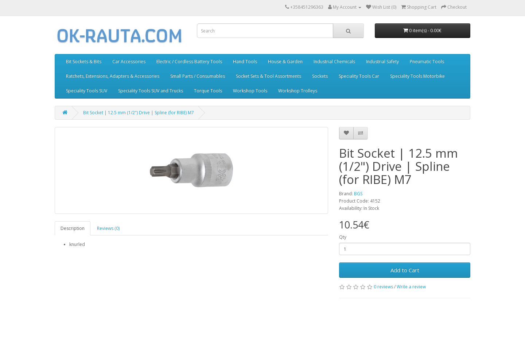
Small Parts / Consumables (197, 76)
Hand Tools (245, 61)
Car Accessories (128, 61)
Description (73, 228)
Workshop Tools (250, 91)
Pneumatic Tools (427, 61)
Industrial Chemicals (334, 61)
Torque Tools (208, 91)
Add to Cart (404, 270)
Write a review (411, 287)
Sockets (320, 76)
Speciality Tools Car (359, 76)
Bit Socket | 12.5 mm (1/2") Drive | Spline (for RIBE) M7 (138, 112)
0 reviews (383, 287)
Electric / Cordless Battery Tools (189, 61)
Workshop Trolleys (297, 91)
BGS (358, 194)
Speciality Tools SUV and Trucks (150, 91)
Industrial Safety (382, 61)
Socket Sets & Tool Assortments (268, 76)
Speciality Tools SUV (86, 91)
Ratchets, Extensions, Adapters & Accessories (112, 76)
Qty (342, 237)
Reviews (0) (108, 228)
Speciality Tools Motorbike (417, 76)
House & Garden (285, 61)
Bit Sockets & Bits (83, 61)
